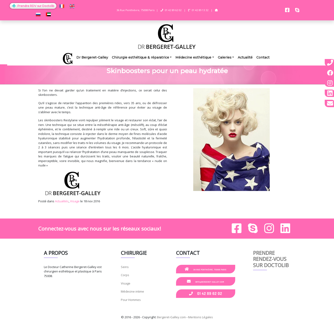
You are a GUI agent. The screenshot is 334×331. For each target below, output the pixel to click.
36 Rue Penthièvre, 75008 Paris (206, 269)
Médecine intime (132, 291)
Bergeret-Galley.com (171, 317)
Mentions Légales (200, 317)
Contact (263, 57)
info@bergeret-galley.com (205, 281)
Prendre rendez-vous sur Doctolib (271, 259)
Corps (125, 275)
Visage (75, 201)
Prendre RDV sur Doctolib (33, 6)
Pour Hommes (131, 300)
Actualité (245, 57)
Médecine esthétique (193, 57)
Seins (125, 267)
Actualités (62, 201)
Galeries (224, 57)
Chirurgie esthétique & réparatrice (140, 57)
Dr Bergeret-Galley (92, 57)
